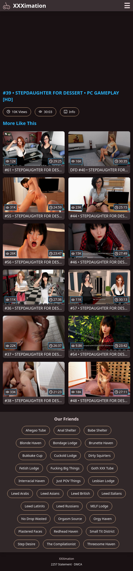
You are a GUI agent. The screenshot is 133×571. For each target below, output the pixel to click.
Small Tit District (102, 531)
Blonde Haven (30, 443)
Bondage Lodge (65, 443)
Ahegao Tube (36, 430)
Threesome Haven (101, 544)
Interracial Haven (31, 481)
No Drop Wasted (33, 518)
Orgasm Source (70, 518)
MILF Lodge (99, 506)
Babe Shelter (97, 430)
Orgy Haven (103, 518)
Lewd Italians (112, 493)
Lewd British (80, 493)
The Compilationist (61, 544)
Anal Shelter (67, 430)
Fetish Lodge (29, 468)
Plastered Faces (30, 531)
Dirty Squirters (99, 455)
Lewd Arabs (20, 493)
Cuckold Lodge (65, 455)
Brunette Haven (101, 443)
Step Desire (26, 544)
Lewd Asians (50, 493)
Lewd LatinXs (35, 506)
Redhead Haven (66, 531)
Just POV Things (68, 481)
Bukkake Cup (32, 455)
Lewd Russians (67, 506)
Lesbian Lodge (103, 481)
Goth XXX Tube (102, 468)
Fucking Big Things (65, 468)
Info (69, 112)
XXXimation (24, 5)
